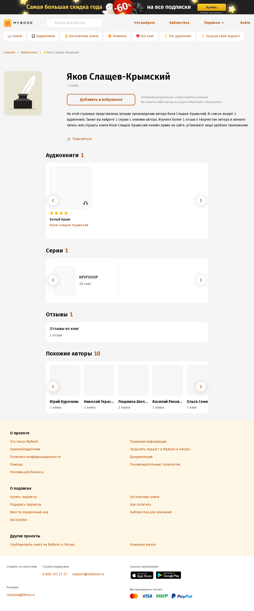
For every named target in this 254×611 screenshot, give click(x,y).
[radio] (52, 213)
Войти (245, 23)
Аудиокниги (45, 36)
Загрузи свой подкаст (223, 36)
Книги (17, 36)
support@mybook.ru (88, 574)
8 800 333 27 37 (55, 574)
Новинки (119, 36)
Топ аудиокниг (180, 36)
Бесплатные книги (83, 36)
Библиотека (179, 23)
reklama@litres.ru (21, 595)
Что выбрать (144, 23)
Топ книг (147, 36)
